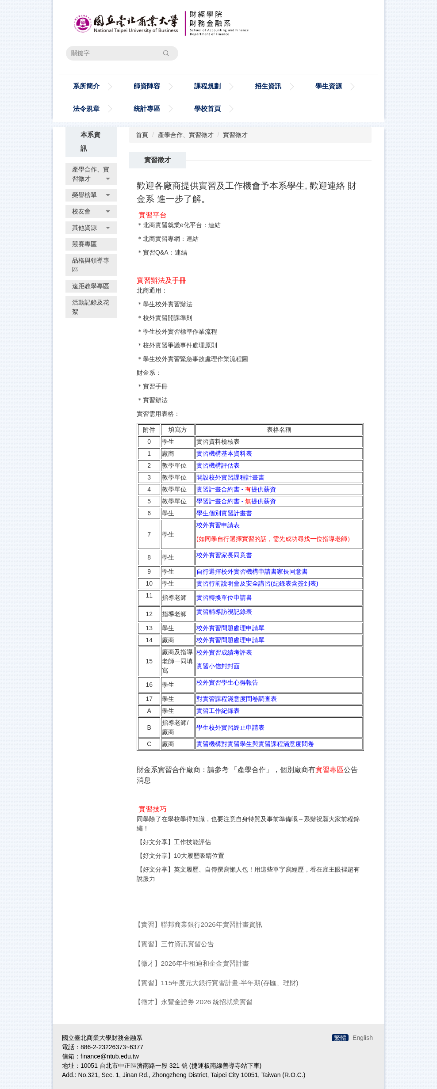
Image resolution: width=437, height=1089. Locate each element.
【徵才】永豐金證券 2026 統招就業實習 (193, 1001)
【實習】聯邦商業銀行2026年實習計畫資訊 (198, 924)
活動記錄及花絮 (90, 307)
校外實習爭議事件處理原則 (180, 345)
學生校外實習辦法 (167, 304)
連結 (214, 224)
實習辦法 (155, 400)
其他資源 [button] (91, 227)
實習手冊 (155, 386)
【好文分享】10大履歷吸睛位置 (180, 855)
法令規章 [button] (86, 108)
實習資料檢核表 (218, 441)
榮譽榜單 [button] (91, 194)
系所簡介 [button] (86, 86)
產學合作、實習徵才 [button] (91, 174)
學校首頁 (207, 108)
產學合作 (252, 769)
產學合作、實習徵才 (186, 134)
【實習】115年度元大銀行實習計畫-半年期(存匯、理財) (216, 982)
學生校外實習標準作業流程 (180, 331)
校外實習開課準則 (167, 317)
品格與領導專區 (90, 265)
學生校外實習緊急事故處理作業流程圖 (195, 358)
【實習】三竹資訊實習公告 (174, 944)
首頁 (142, 134)
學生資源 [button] (328, 86)
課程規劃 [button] (207, 86)
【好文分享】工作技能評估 (174, 841)
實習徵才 (235, 134)
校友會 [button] (91, 211)
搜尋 (166, 53)
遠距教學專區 (90, 285)
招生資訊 (268, 86)
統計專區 (147, 108)
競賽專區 (84, 244)
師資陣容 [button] (147, 86)
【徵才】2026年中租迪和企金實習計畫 (191, 963)
